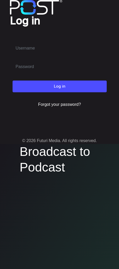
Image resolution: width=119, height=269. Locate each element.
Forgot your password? (59, 104)
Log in (59, 86)
